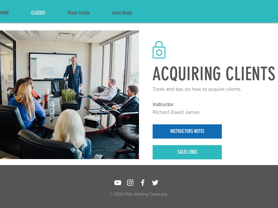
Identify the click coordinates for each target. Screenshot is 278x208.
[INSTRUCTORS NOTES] (187, 131)
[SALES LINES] (187, 152)
